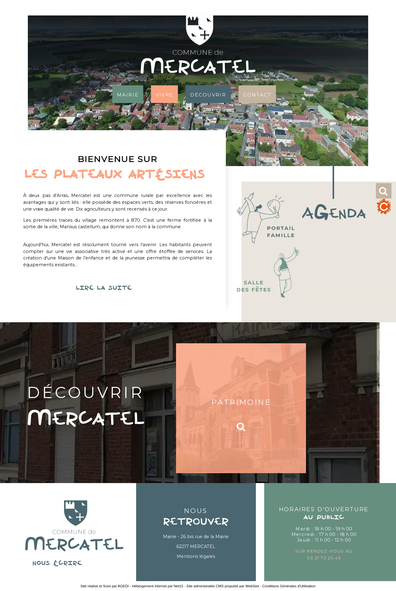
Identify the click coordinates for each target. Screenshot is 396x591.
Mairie (128, 94)
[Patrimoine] (241, 408)
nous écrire (74, 563)
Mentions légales (196, 556)
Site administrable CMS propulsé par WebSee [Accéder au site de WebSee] (223, 586)
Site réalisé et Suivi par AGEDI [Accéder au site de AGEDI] (104, 586)
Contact (257, 94)
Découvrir (208, 94)
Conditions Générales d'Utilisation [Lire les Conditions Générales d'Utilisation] (288, 586)
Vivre (164, 94)
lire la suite (117, 288)
